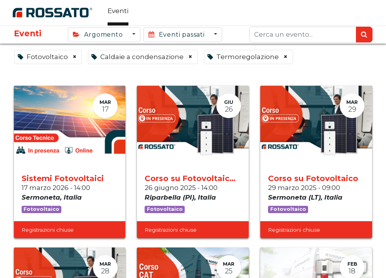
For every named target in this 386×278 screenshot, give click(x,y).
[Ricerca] (364, 35)
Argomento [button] (99, 34)
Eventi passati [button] (177, 34)
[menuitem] (119, 12)
